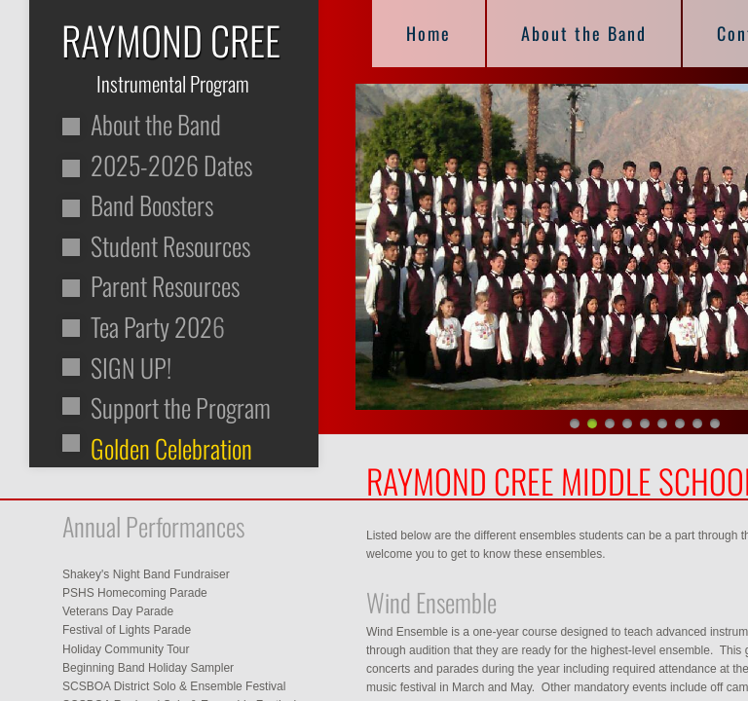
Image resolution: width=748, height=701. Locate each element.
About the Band (584, 33)
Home (428, 33)
